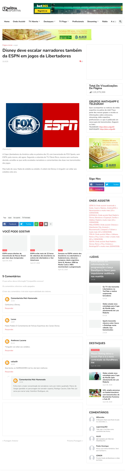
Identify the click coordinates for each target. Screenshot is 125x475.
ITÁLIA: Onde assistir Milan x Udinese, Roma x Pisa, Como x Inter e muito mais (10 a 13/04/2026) (104, 236)
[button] (114, 21)
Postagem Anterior (11, 441)
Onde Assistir (19, 21)
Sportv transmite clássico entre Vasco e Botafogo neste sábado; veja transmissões (111, 325)
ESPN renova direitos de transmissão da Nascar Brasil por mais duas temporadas (14, 255)
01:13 (13, 343)
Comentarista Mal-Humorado (24, 298)
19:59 (21, 382)
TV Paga (63, 21)
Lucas (13, 319)
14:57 (13, 322)
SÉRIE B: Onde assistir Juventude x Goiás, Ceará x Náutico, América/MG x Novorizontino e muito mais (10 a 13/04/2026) (103, 209)
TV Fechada (26, 218)
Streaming (92, 21)
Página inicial (7, 45)
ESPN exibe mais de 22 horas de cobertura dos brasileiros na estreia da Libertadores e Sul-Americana (42, 256)
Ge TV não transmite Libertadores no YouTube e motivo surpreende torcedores (111, 291)
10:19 (13, 364)
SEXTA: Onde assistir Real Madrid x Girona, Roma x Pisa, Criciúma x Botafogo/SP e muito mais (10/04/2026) (104, 243)
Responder (9, 308)
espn (16, 45)
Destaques (48, 21)
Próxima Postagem (74, 441)
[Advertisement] (42, 83)
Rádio (105, 21)
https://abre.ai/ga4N (107, 129)
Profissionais (78, 21)
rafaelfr (14, 361)
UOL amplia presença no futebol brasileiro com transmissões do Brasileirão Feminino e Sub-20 (111, 394)
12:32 (13, 301)
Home (7, 21)
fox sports (17, 218)
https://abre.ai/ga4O (106, 127)
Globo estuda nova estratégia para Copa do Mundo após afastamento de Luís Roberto (111, 308)
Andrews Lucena (18, 340)
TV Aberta (33, 21)
